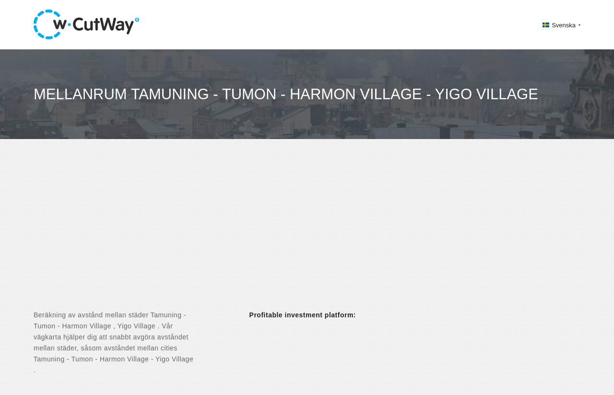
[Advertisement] (307, 233)
